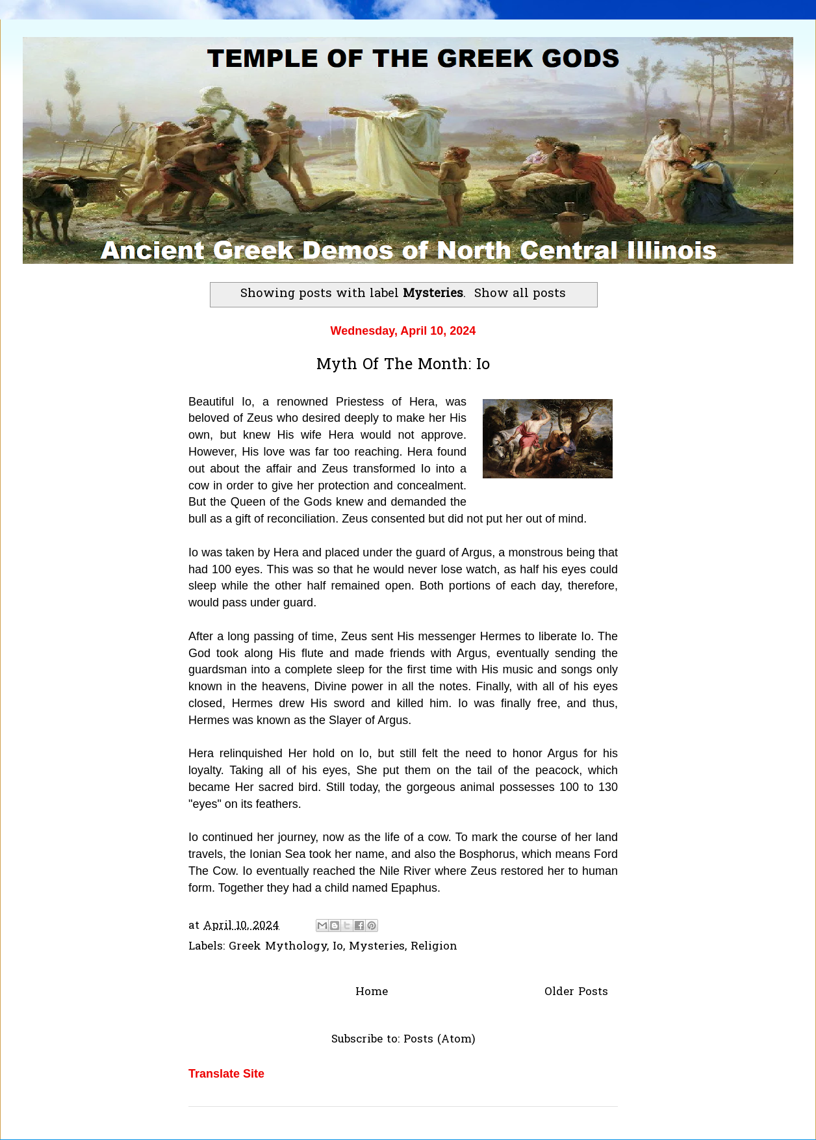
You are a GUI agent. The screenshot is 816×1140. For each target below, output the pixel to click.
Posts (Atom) (439, 1039)
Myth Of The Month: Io (403, 365)
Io (338, 947)
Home (371, 992)
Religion (434, 947)
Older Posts (576, 992)
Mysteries (377, 947)
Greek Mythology (278, 947)
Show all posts (520, 294)
